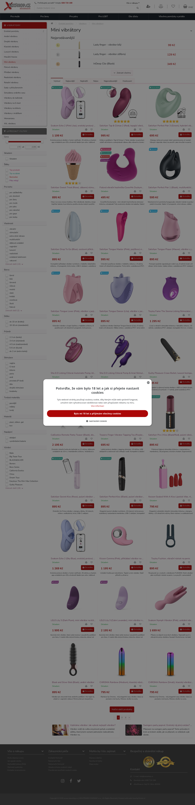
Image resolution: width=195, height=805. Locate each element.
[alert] (97, 402)
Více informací (97, 406)
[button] (97, 421)
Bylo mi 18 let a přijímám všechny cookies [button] (97, 413)
